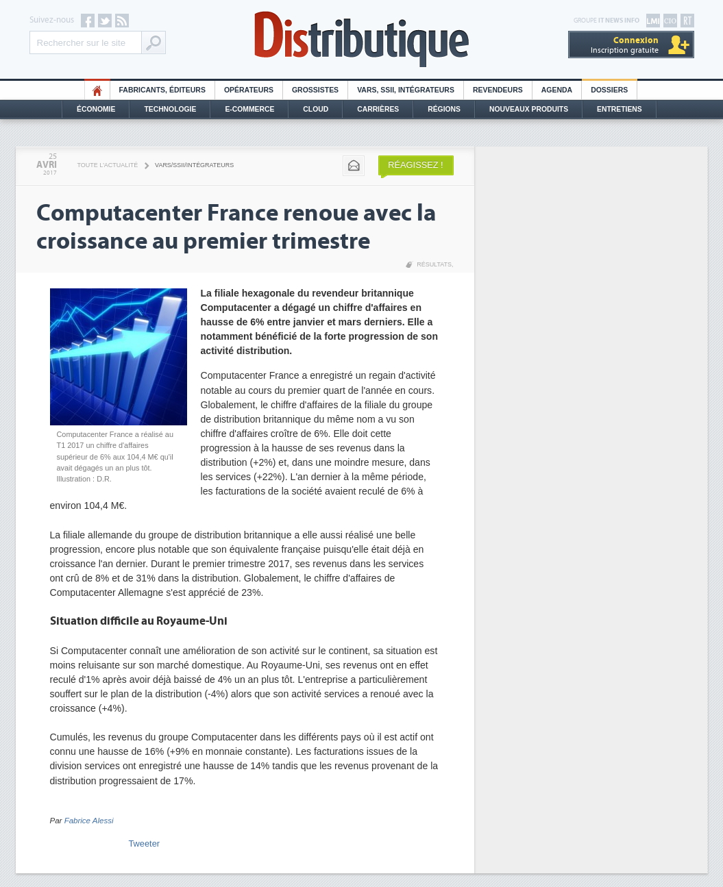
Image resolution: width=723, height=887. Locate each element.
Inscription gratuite (625, 45)
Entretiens (619, 109)
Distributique (361, 39)
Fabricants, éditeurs (162, 90)
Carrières (378, 109)
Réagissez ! (415, 165)
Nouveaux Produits (528, 109)
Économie (96, 109)
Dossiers (609, 90)
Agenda (556, 90)
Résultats (434, 264)
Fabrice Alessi (89, 820)
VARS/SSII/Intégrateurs (194, 165)
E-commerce (249, 109)
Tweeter (144, 843)
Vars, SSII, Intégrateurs (405, 90)
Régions (444, 109)
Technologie (170, 109)
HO (97, 90)
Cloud (315, 109)
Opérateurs (248, 90)
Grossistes (315, 90)
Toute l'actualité (107, 165)
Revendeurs (498, 90)
